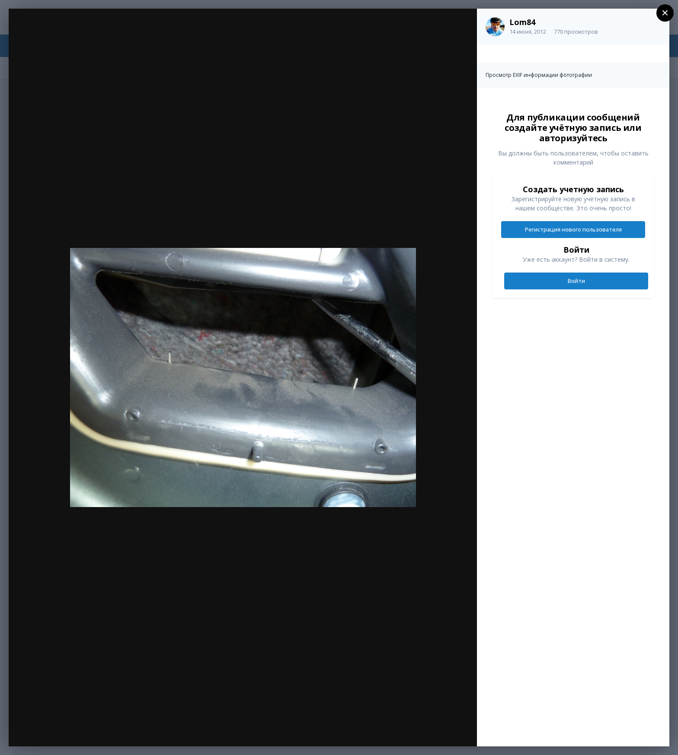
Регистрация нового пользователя (573, 229)
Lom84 (522, 22)
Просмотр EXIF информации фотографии (539, 75)
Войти (576, 281)
